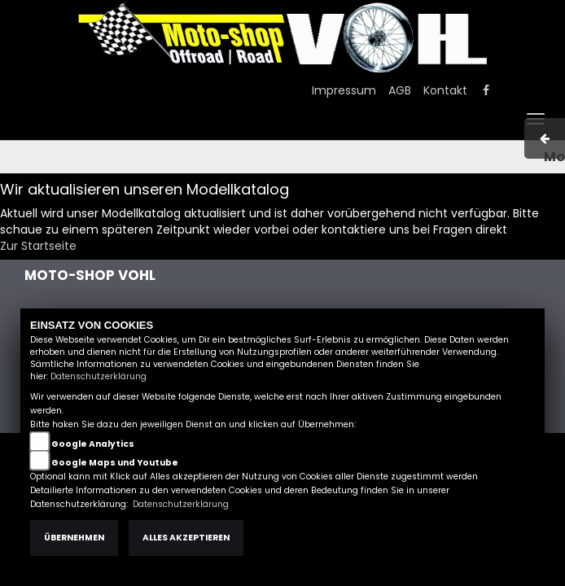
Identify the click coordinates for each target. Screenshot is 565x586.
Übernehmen (74, 537)
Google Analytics (92, 444)
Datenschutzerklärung (98, 376)
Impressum (344, 90)
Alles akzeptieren (186, 537)
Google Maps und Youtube (114, 463)
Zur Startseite (38, 246)
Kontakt (445, 90)
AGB (399, 90)
